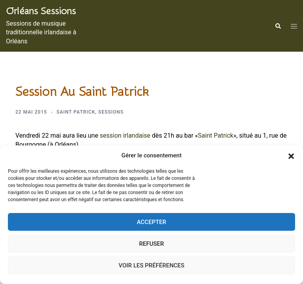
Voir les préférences (152, 265)
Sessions (110, 112)
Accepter (151, 222)
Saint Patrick (75, 112)
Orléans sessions (41, 11)
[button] (291, 156)
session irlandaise (125, 135)
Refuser (151, 243)
